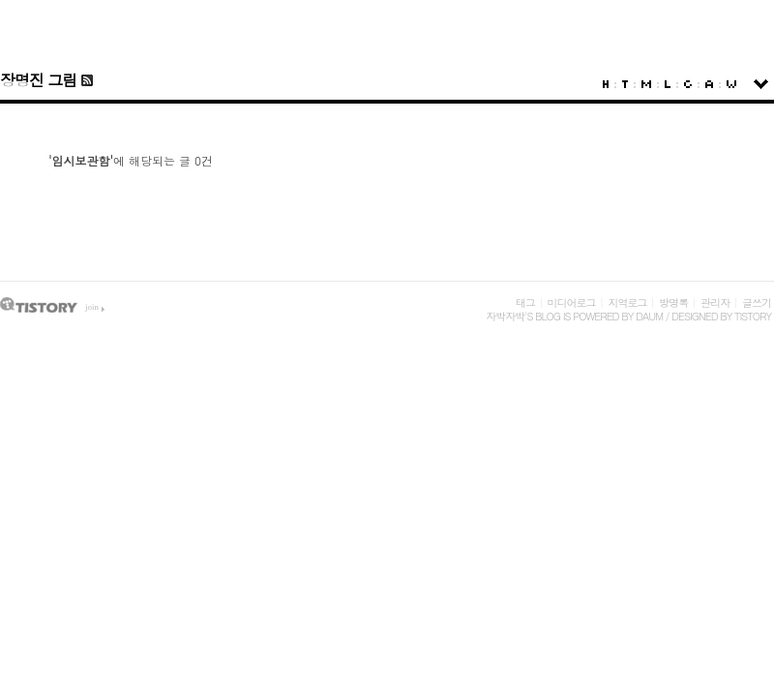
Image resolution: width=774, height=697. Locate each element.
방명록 (673, 302)
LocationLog (667, 84)
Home (606, 84)
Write (731, 84)
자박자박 (505, 316)
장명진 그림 (38, 80)
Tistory (752, 316)
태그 (525, 302)
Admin (709, 84)
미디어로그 (572, 302)
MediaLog (646, 84)
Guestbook (688, 84)
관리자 (714, 302)
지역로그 (627, 302)
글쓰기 (756, 302)
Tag (625, 84)
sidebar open (761, 84)
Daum (649, 316)
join (92, 307)
